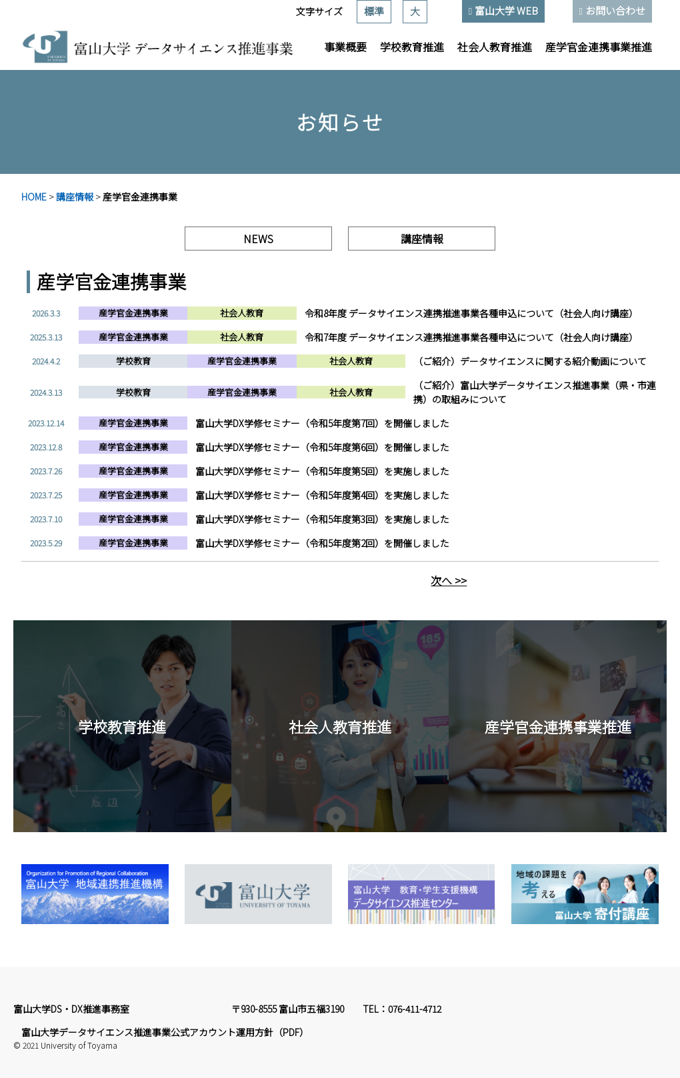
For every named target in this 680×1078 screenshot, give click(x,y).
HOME (34, 196)
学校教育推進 (412, 47)
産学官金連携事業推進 (598, 47)
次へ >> (449, 580)
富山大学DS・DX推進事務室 (71, 1008)
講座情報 (74, 196)
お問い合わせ (615, 10)
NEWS (258, 239)
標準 (374, 11)
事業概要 (345, 47)
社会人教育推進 (494, 47)
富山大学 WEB (506, 10)
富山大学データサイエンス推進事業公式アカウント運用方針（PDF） (165, 1032)
